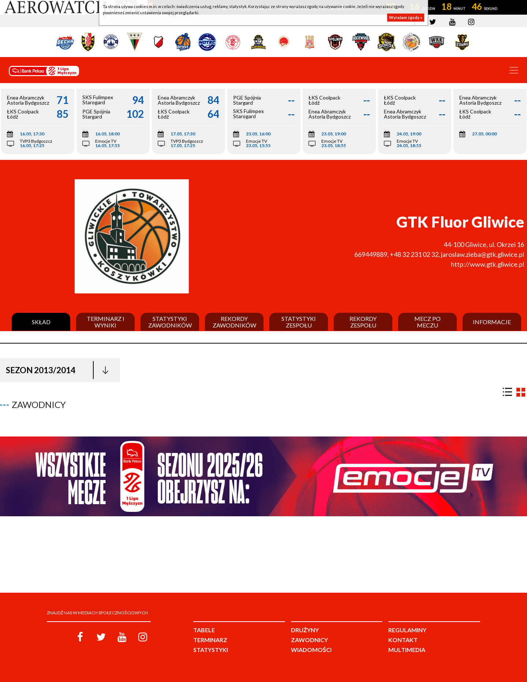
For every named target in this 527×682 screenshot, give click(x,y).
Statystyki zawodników (170, 321)
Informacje (492, 322)
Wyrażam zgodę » (405, 17)
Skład (41, 322)
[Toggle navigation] (514, 70)
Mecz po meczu (427, 321)
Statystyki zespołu (298, 321)
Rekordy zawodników (234, 321)
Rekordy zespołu (363, 321)
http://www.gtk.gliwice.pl (487, 264)
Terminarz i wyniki (105, 321)
